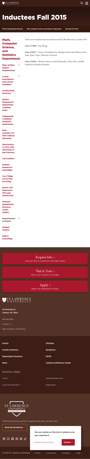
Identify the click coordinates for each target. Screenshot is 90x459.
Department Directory (12, 356)
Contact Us (6, 324)
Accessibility (51, 453)
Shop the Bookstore (14, 427)
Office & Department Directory (12, 29)
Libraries (50, 343)
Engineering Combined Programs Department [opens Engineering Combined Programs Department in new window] (7, 120)
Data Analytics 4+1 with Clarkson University (8, 134)
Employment (51, 385)
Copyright (66, 453)
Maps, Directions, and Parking (13, 329)
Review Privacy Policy (44, 442)
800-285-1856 (7, 319)
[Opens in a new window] (4, 438)
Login (78, 453)
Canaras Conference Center (58, 363)
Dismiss (67, 442)
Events (5, 343)
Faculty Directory (10, 350)
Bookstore (50, 350)
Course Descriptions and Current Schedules (8, 80)
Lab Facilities (8, 159)
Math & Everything (7, 237)
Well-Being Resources (54, 378)
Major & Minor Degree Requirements (8, 67)
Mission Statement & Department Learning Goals (8, 104)
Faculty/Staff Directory (8, 92)
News (4, 363)
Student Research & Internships (7, 167)
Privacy (37, 453)
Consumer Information (11, 385)
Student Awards (5, 228)
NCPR (48, 356)
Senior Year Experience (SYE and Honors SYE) (8, 192)
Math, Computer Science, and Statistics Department (44, 29)
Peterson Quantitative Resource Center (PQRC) (8, 207)
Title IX (5, 378)
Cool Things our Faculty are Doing (7, 178)
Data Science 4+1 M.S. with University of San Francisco (8, 148)
